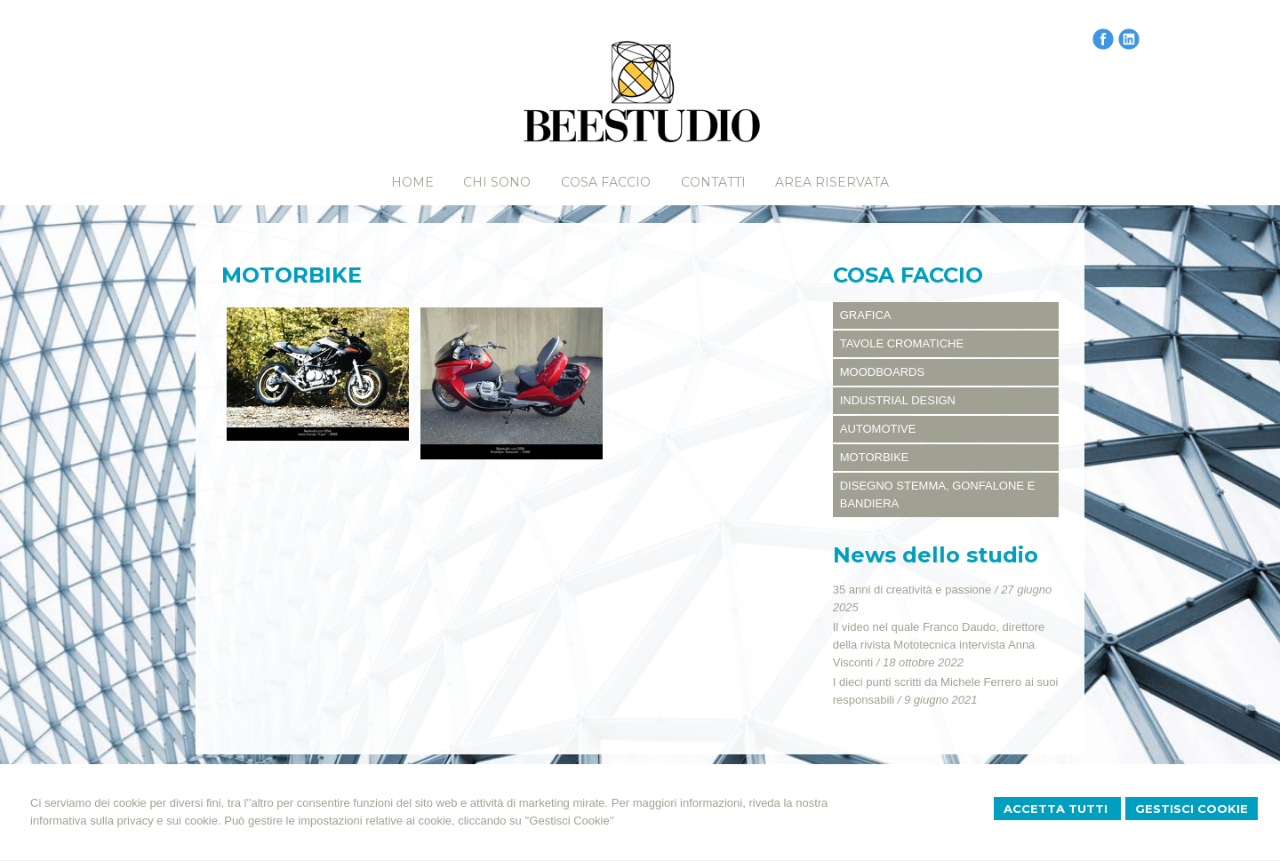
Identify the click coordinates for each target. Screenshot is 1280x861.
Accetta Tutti (1057, 808)
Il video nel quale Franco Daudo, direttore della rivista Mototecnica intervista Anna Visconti (938, 644)
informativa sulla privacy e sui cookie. (125, 820)
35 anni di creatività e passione (912, 589)
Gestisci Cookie (1191, 808)
